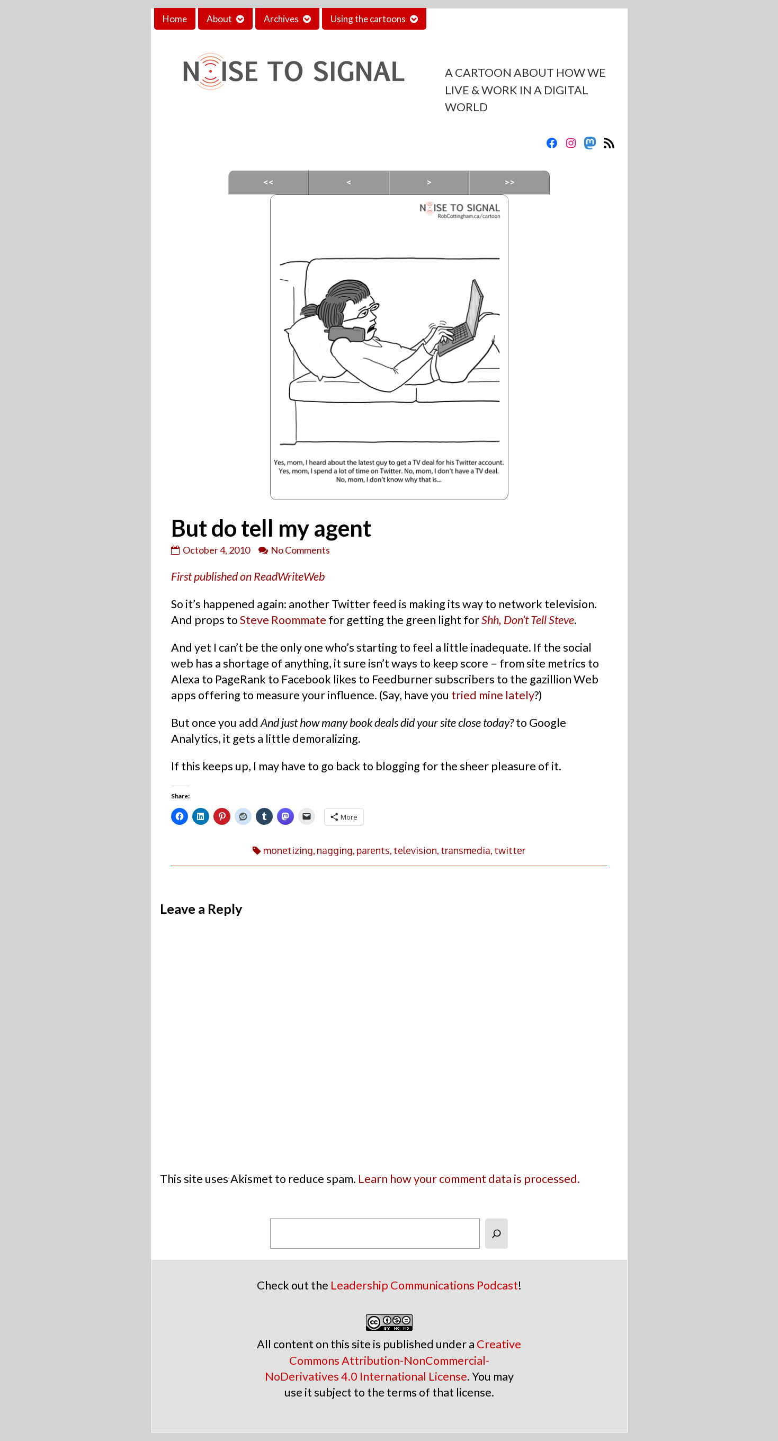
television (415, 850)
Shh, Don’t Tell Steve (527, 620)
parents (373, 850)
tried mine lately (492, 695)
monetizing (288, 850)
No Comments (300, 550)
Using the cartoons (368, 18)
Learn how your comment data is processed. (469, 1179)
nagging (335, 850)
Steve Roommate (283, 620)
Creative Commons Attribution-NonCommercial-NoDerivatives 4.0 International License (393, 1360)
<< (268, 182)
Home (175, 18)
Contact (451, 18)
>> (509, 182)
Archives (281, 18)
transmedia (465, 850)
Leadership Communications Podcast (424, 1285)
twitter (509, 850)
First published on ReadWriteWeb (248, 576)
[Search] (496, 1233)
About (219, 18)
